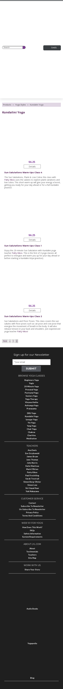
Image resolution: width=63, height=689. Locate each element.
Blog (32, 678)
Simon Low (32, 485)
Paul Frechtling (32, 475)
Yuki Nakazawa (32, 491)
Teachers (32, 555)
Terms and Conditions (32, 515)
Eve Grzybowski (32, 453)
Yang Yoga (31, 426)
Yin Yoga (31, 423)
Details (32, 166)
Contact (32, 503)
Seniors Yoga (31, 396)
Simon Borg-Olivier (32, 482)
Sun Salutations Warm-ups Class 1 (23, 245)
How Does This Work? (32, 527)
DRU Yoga (31, 413)
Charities (31, 435)
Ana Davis (32, 450)
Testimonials (32, 551)
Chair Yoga (31, 429)
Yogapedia (32, 643)
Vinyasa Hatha (31, 402)
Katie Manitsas (32, 466)
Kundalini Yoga (31, 416)
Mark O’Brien (32, 469)
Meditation (31, 438)
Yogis (31, 383)
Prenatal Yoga (31, 389)
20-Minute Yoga (31, 386)
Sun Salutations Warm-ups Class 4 (23, 172)
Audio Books (32, 609)
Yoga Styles (20, 104)
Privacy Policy (32, 512)
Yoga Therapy (31, 399)
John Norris (32, 463)
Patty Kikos (9, 179)
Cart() (54, 48)
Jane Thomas (32, 460)
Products (7, 104)
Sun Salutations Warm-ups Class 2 (23, 316)
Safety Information (32, 533)
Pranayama (31, 408)
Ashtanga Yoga (31, 405)
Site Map (32, 558)
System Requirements (32, 537)
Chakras (31, 432)
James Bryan (32, 456)
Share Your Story (32, 569)
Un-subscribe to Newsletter (32, 509)
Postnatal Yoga (31, 393)
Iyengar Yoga (31, 419)
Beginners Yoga (31, 380)
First (5, 341)
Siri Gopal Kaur (32, 488)
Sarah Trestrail (32, 479)
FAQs (32, 530)
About (32, 548)
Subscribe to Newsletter (32, 506)
